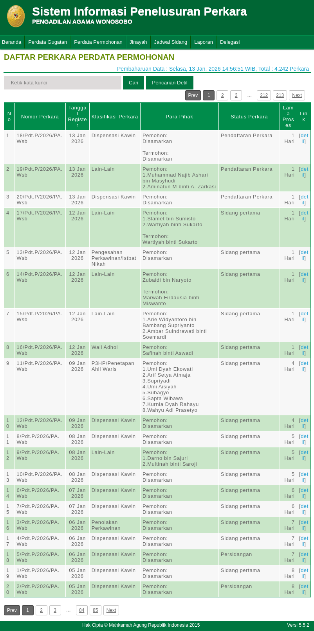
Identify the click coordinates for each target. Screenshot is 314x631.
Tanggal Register (77, 116)
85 (95, 610)
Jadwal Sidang (171, 42)
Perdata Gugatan (47, 42)
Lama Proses (288, 116)
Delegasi (230, 42)
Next (297, 95)
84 (81, 610)
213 (280, 95)
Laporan (203, 42)
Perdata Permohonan (98, 42)
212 (264, 95)
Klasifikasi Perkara (115, 117)
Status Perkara (249, 117)
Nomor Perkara (40, 117)
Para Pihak (179, 117)
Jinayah (138, 42)
